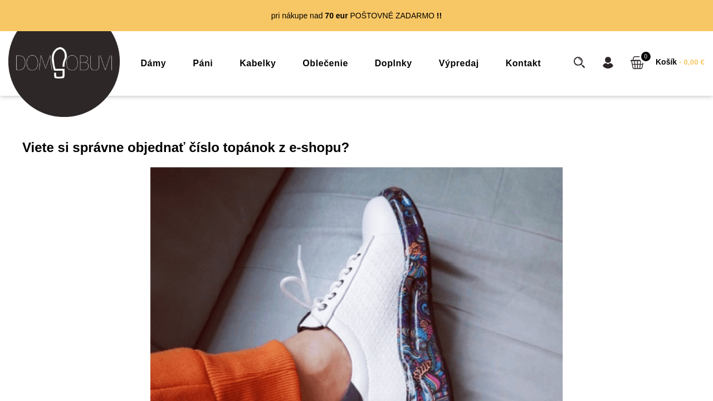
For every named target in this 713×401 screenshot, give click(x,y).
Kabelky (258, 63)
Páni (203, 63)
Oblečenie (325, 63)
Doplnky (393, 63)
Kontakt (523, 63)
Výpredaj (459, 63)
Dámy (154, 63)
